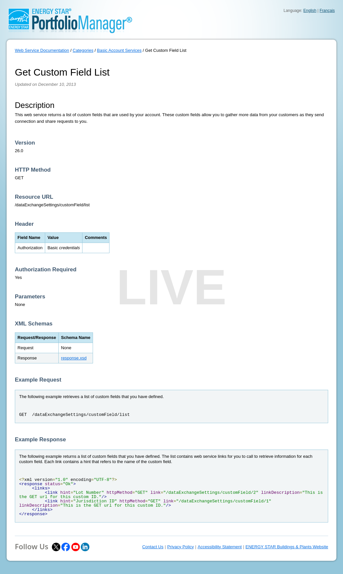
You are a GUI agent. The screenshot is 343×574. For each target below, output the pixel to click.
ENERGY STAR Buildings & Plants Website (286, 546)
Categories (83, 50)
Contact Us (152, 546)
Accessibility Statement (220, 546)
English (309, 10)
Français (327, 10)
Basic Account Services (119, 50)
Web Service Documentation (42, 50)
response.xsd (73, 357)
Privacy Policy (180, 546)
